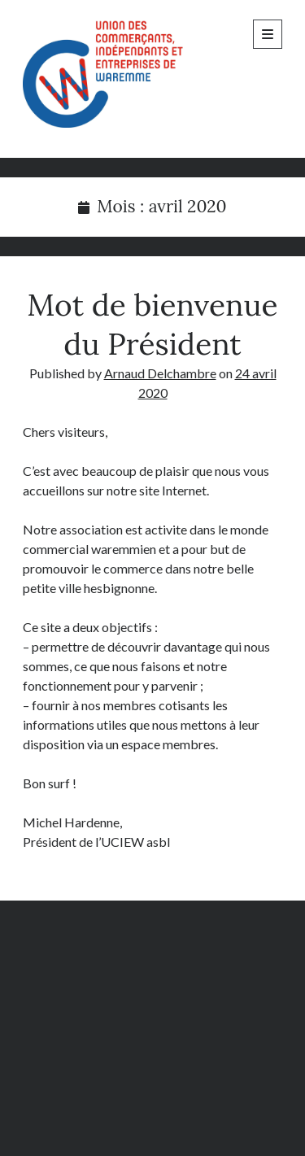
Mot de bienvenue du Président (152, 324)
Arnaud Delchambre (160, 373)
